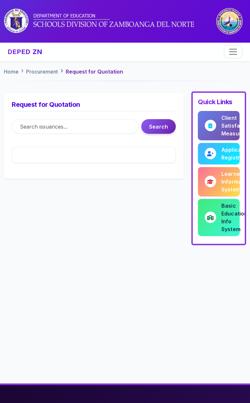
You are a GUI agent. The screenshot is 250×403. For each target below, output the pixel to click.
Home (11, 71)
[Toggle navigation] (233, 51)
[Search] (75, 126)
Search (158, 126)
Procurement (42, 71)
